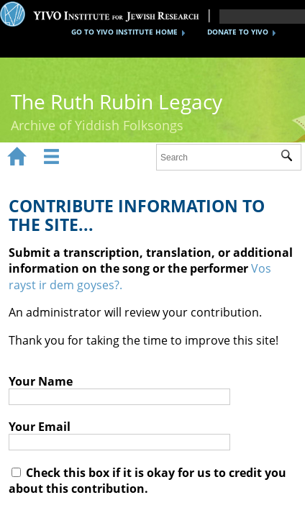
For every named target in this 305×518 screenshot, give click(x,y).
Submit (291, 157)
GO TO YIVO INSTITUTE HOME (124, 32)
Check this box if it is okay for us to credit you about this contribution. (147, 480)
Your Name (41, 381)
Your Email (39, 427)
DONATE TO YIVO (237, 32)
